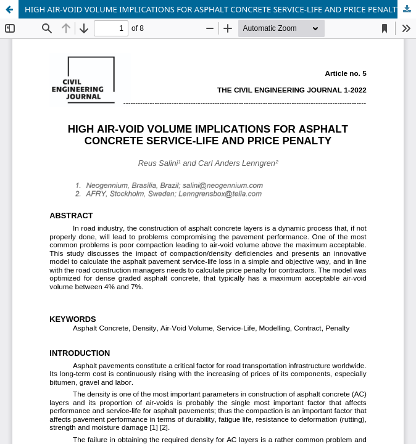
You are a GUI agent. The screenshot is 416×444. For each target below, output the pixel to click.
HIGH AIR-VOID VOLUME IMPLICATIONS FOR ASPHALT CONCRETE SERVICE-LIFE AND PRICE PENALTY (213, 9)
